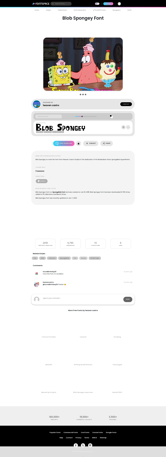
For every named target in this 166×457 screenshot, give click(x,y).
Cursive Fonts (97, 432)
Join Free (129, 3)
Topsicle (83, 337)
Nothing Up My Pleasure (83, 365)
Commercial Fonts (71, 432)
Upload (108, 3)
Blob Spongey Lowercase (83, 392)
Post (128, 299)
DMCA (94, 438)
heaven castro (51, 105)
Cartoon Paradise (49, 337)
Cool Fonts (85, 432)
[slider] (82, 116)
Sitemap (103, 438)
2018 (45, 242)
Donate (41, 181)
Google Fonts (111, 432)
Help (61, 438)
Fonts (37, 10)
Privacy (78, 438)
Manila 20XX (117, 392)
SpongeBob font (59, 192)
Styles (48, 10)
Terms (86, 438)
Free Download (64, 143)
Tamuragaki (117, 365)
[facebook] (76, 445)
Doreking (117, 337)
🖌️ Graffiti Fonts (99, 10)
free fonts (54, 419)
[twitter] (83, 445)
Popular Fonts (55, 432)
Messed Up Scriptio (48, 392)
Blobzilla (48, 365)
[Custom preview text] (48, 116)
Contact (126, 104)
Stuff (129, 10)
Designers (116, 10)
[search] (61, 4)
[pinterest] (90, 445)
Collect (91, 143)
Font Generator (80, 10)
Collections (62, 10)
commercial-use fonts (84, 419)
